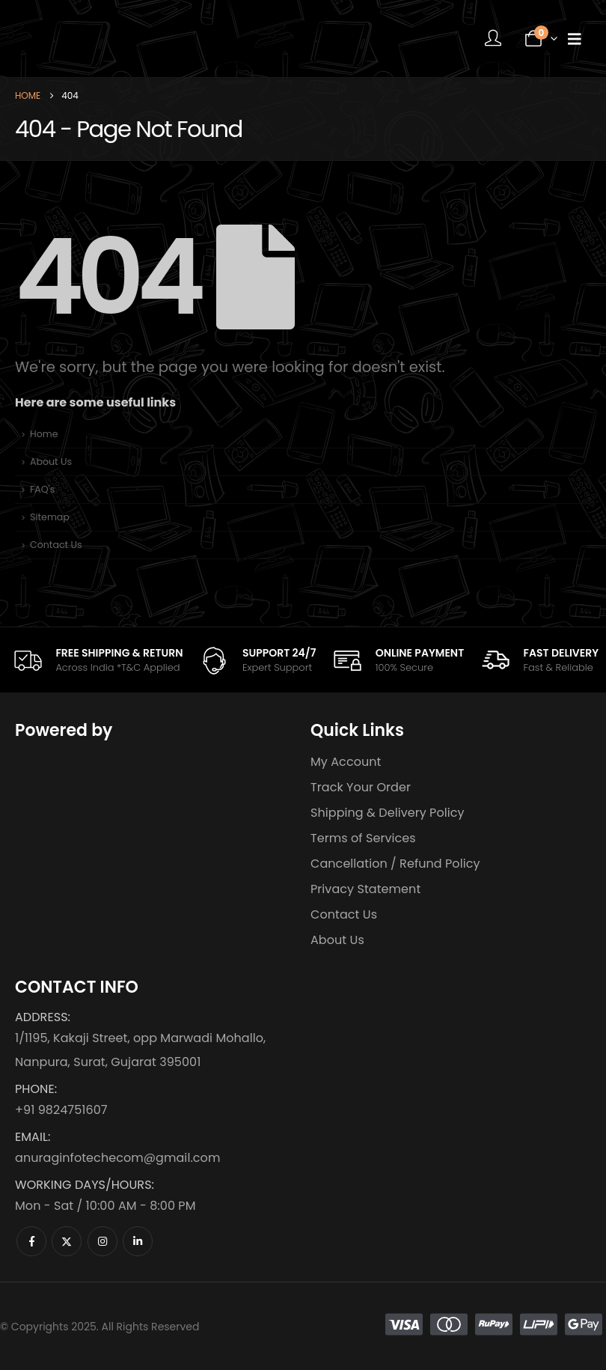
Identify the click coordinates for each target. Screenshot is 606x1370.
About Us (51, 461)
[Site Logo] (108, 38)
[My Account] (493, 39)
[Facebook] (31, 1241)
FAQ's (42, 489)
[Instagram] (102, 1241)
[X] (67, 1241)
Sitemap (50, 517)
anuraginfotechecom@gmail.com (117, 1157)
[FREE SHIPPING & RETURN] (97, 660)
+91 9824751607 (61, 1109)
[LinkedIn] (138, 1241)
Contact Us (56, 544)
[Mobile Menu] (574, 39)
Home (44, 433)
